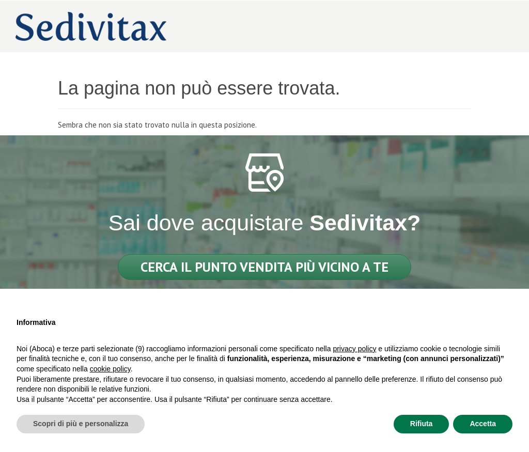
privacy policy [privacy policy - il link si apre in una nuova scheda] (354, 349)
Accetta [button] (483, 423)
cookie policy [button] (110, 369)
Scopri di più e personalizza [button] (80, 423)
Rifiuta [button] (421, 423)
